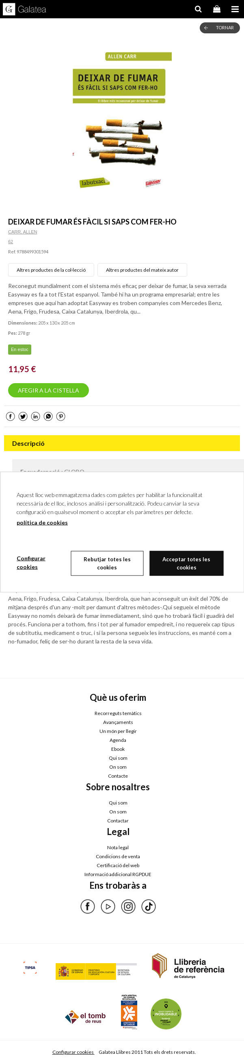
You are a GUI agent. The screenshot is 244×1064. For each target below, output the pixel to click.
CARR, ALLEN (22, 231)
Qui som (118, 758)
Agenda (118, 740)
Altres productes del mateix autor (142, 270)
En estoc (19, 349)
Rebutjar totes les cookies (107, 563)
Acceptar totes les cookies (186, 563)
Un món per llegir (118, 731)
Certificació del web (118, 865)
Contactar (118, 821)
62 (10, 241)
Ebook (118, 749)
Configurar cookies (73, 1052)
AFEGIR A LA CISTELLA (48, 390)
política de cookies (42, 522)
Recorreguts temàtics (118, 713)
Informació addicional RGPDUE (117, 874)
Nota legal (118, 847)
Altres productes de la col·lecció (51, 270)
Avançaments (118, 722)
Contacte (118, 776)
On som (118, 767)
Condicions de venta (118, 856)
